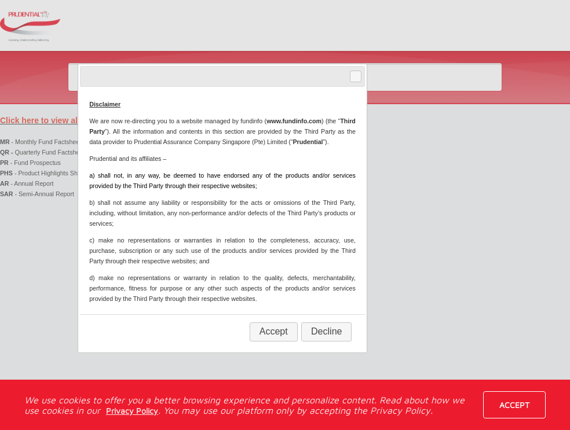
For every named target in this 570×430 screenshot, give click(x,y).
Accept (514, 405)
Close (355, 77)
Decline (326, 331)
